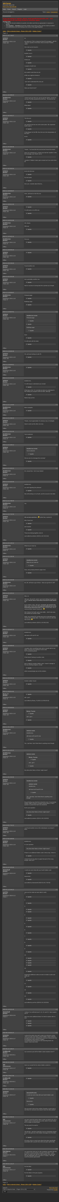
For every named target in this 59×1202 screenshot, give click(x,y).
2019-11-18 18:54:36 (8, 146)
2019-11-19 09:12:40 (8, 204)
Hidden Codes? (37, 31)
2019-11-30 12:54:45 (8, 777)
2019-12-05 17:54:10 (8, 825)
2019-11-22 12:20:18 (8, 556)
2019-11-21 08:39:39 (8, 351)
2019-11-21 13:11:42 (8, 431)
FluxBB (55, 1189)
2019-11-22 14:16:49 (8, 579)
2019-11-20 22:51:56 (8, 276)
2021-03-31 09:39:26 (8, 1148)
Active (48, 12)
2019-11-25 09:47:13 (8, 629)
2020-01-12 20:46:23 (8, 889)
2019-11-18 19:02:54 (8, 168)
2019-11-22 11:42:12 (8, 543)
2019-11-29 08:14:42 (8, 691)
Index (4, 9)
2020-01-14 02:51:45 (8, 1009)
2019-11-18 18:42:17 (8, 115)
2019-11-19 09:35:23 (8, 249)
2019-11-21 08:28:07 (8, 292)
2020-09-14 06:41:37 (8, 1032)
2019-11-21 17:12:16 (8, 514)
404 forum (7, 3)
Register (20, 9)
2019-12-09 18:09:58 (8, 838)
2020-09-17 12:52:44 (8, 1089)
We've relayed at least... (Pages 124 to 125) (19, 31)
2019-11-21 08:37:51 (8, 311)
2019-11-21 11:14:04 (8, 404)
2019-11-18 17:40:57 (8, 35)
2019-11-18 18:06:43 (8, 95)
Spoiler (28, 50)
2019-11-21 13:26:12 (8, 444)
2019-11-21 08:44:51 (8, 364)
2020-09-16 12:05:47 (8, 1048)
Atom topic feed (53, 1187)
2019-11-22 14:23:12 (8, 593)
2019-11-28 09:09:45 (8, 645)
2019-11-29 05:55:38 (8, 678)
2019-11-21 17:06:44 (8, 500)
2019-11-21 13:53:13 (8, 468)
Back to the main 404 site (9, 6)
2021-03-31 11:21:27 (8, 1163)
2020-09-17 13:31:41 (8, 1117)
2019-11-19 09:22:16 (8, 236)
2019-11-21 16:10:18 (8, 481)
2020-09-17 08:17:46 (8, 1075)
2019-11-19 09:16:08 (8, 220)
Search (14, 9)
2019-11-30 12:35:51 (8, 727)
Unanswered (54, 12)
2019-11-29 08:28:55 (8, 707)
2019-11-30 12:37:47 (8, 750)
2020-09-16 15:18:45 (8, 1062)
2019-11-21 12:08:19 (8, 418)
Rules (9, 9)
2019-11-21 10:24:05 (8, 378)
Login (25, 9)
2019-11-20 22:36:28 (8, 263)
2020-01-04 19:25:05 (8, 867)
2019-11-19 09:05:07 (8, 191)
